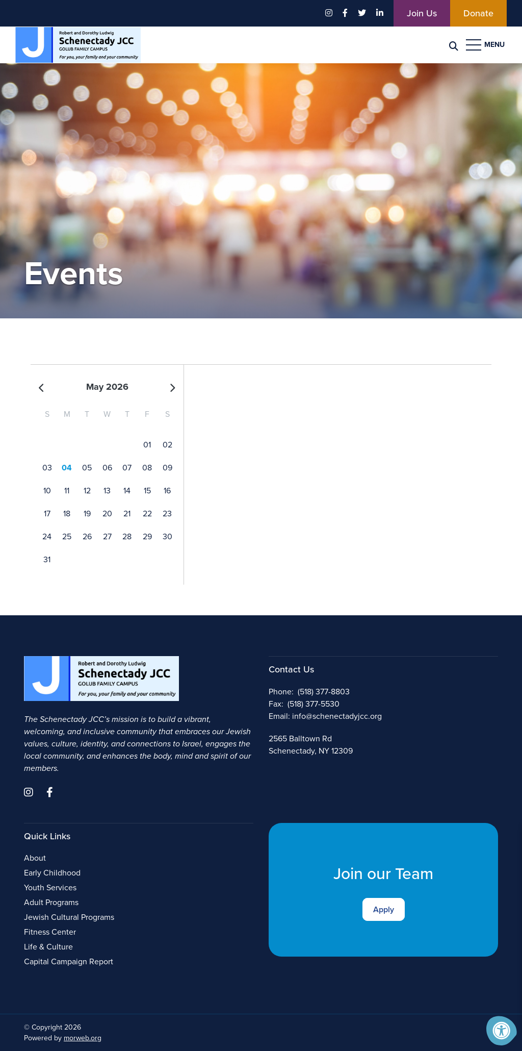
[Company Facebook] (345, 13)
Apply (383, 909)
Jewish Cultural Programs (69, 917)
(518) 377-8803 (324, 691)
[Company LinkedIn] (379, 13)
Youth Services (50, 887)
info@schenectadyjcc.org (337, 716)
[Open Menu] (486, 45)
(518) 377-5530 (314, 704)
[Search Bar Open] (453, 45)
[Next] (172, 387)
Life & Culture (48, 947)
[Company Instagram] (328, 13)
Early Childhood (52, 873)
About (35, 858)
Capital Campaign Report (68, 961)
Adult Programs (51, 902)
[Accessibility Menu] (501, 1030)
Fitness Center (50, 932)
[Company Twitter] (362, 13)
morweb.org (82, 1038)
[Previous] (41, 387)
